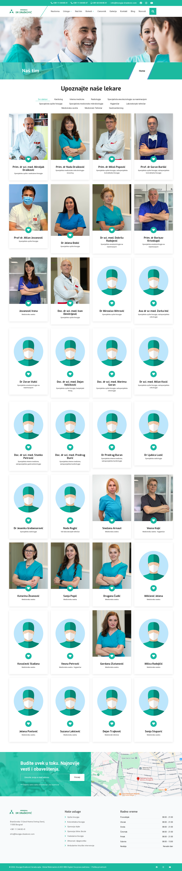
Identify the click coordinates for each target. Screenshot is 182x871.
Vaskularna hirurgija (75, 836)
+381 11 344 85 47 (80, 3)
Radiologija (96, 99)
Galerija (113, 11)
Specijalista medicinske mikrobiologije (86, 104)
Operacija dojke (73, 826)
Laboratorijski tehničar (136, 104)
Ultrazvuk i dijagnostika (76, 841)
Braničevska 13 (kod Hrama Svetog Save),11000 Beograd (27, 823)
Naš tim (78, 11)
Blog (133, 11)
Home (142, 71)
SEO (61, 867)
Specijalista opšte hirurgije (50, 104)
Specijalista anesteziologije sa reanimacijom (127, 99)
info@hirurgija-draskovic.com (124, 3)
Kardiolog (58, 99)
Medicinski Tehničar (93, 108)
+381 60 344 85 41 (99, 3)
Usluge (67, 11)
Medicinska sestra (69, 108)
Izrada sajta (36, 867)
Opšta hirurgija (73, 817)
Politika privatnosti (99, 867)
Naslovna (55, 11)
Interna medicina (77, 99)
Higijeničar (114, 104)
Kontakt (123, 11)
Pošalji (77, 777)
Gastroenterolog (116, 108)
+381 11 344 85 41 (60, 3)
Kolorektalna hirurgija (76, 822)
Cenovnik (101, 11)
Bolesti (90, 11)
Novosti (142, 11)
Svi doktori (43, 99)
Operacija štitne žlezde (76, 831)
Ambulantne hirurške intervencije (80, 845)
